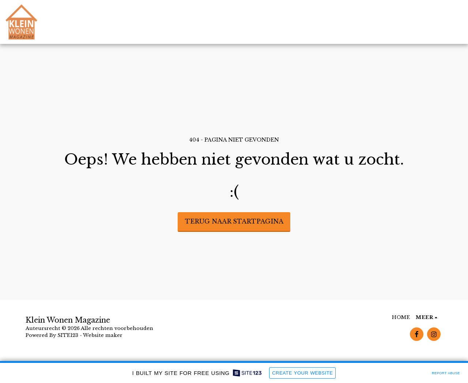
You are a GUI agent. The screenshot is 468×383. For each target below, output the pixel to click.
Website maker (102, 335)
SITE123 (67, 335)
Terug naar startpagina (234, 221)
